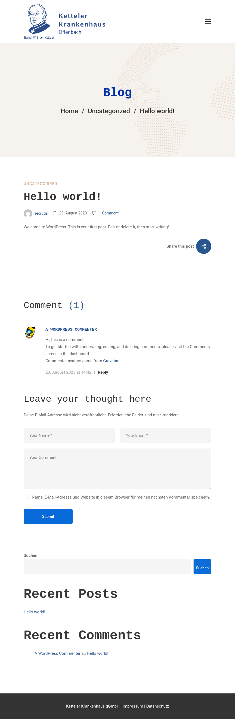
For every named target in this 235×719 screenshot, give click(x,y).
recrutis (36, 213)
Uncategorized (109, 111)
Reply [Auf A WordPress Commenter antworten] (103, 372)
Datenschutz (157, 706)
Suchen (30, 565)
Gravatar (110, 360)
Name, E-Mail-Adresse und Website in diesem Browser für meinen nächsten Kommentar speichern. (121, 497)
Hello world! (34, 621)
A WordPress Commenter (71, 329)
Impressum (133, 706)
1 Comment (109, 213)
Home (69, 111)
